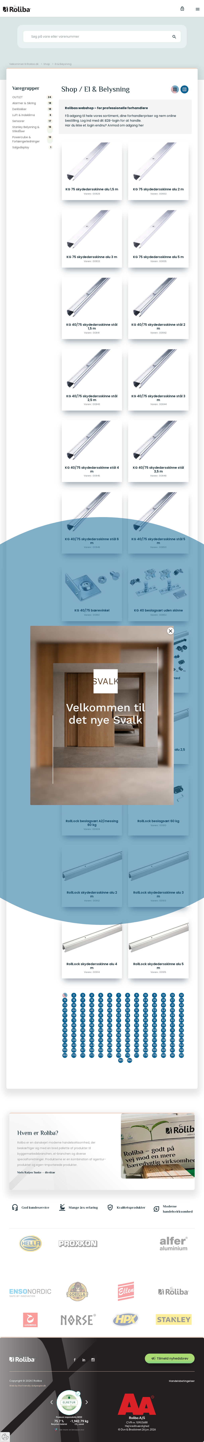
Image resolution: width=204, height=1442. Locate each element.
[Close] (170, 627)
